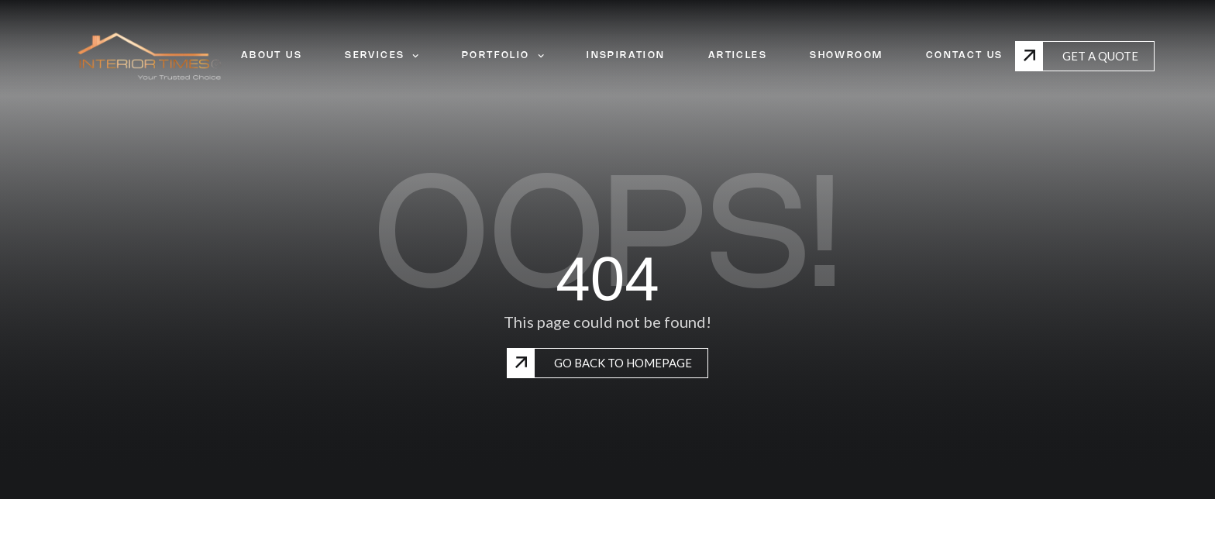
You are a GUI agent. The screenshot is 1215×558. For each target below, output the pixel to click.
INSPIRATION (626, 55)
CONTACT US (964, 55)
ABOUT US (271, 55)
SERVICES (382, 56)
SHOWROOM (846, 55)
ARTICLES (737, 55)
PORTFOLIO (503, 56)
